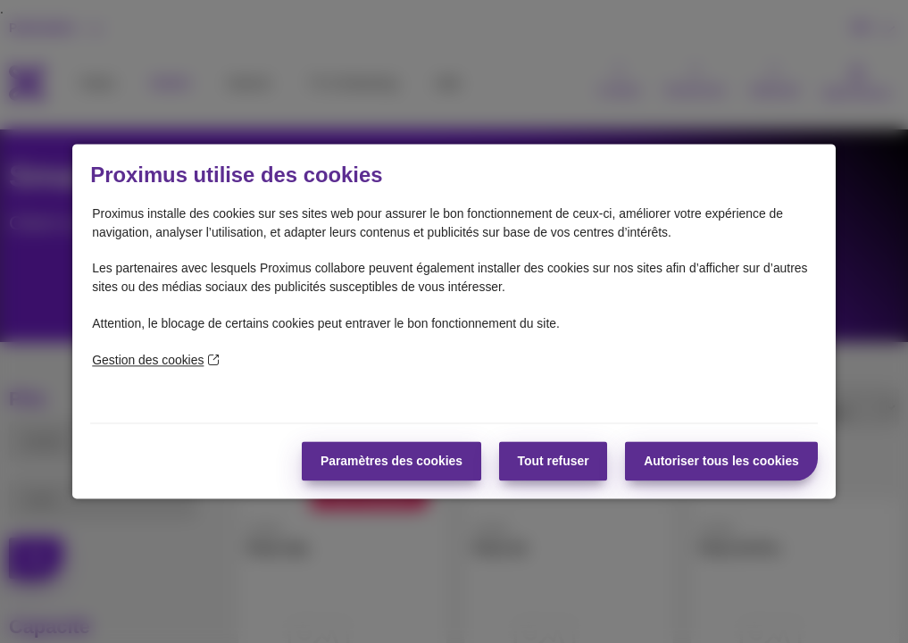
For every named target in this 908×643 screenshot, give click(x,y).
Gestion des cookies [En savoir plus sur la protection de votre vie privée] (155, 360)
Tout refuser (553, 461)
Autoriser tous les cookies (721, 461)
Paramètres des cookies (391, 461)
